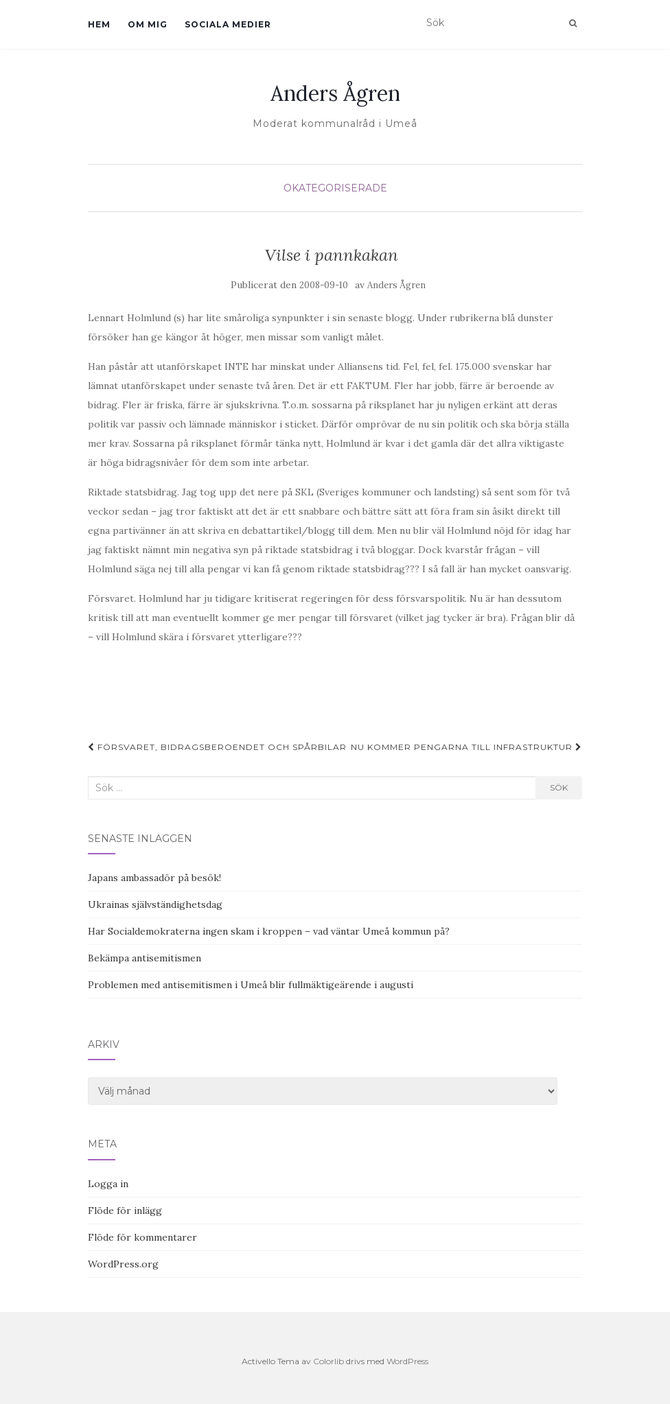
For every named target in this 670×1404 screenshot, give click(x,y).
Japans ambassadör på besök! (154, 877)
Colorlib (328, 1361)
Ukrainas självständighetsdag (155, 904)
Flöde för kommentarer (142, 1237)
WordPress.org (123, 1264)
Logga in (108, 1184)
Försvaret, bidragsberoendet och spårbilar (217, 747)
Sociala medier (228, 24)
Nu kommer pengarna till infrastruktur (466, 747)
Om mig (148, 24)
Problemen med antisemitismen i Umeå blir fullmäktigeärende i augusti (250, 985)
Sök (559, 787)
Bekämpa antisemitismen (144, 958)
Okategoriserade (335, 188)
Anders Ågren (335, 93)
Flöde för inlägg (125, 1210)
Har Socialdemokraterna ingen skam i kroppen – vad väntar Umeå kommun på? (269, 931)
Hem (99, 24)
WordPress (407, 1361)
